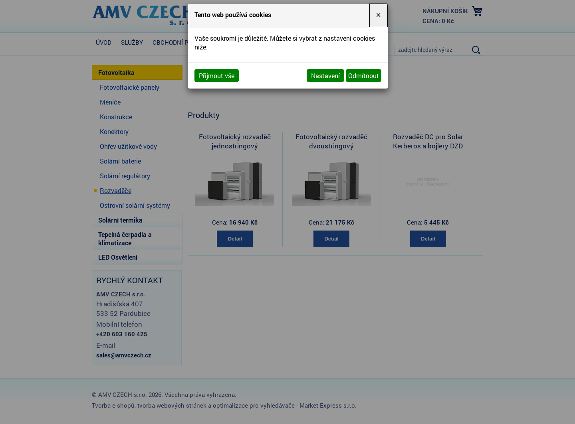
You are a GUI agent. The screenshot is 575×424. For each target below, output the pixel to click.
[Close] (378, 15)
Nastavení (325, 75)
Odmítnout (363, 75)
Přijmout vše (216, 75)
